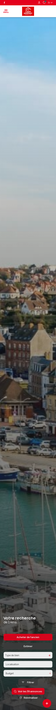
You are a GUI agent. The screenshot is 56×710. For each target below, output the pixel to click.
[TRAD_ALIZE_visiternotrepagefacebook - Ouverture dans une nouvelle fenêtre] (4, 3)
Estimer (28, 655)
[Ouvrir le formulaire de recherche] (28, 691)
